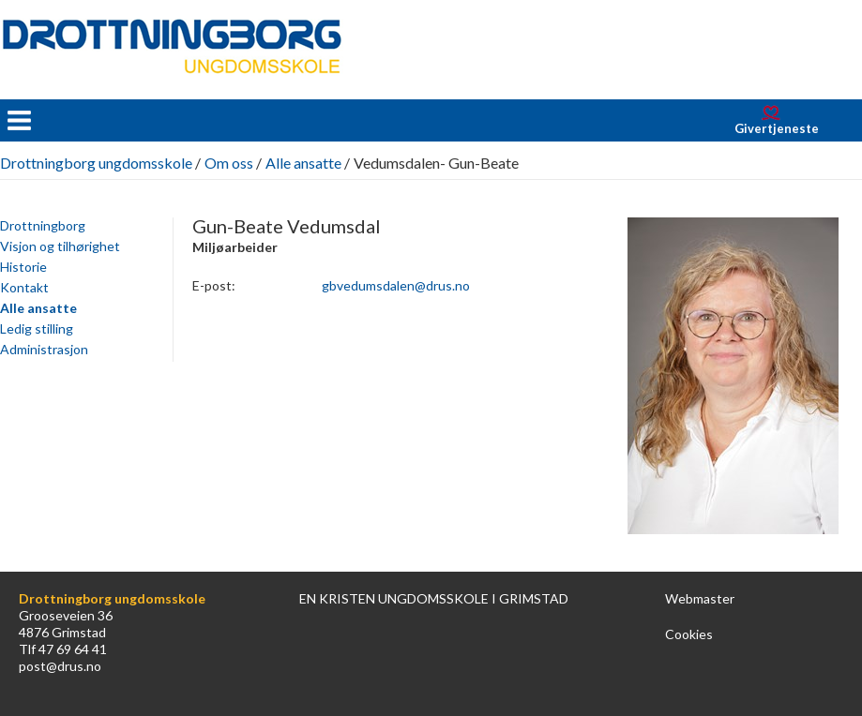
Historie (23, 267)
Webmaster (699, 598)
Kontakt (24, 287)
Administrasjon (44, 349)
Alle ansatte (303, 163)
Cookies (689, 634)
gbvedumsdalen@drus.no (396, 285)
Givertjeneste (776, 128)
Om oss (228, 163)
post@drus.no (60, 666)
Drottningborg (42, 225)
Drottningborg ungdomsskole (96, 163)
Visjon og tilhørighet (60, 246)
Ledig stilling (36, 328)
